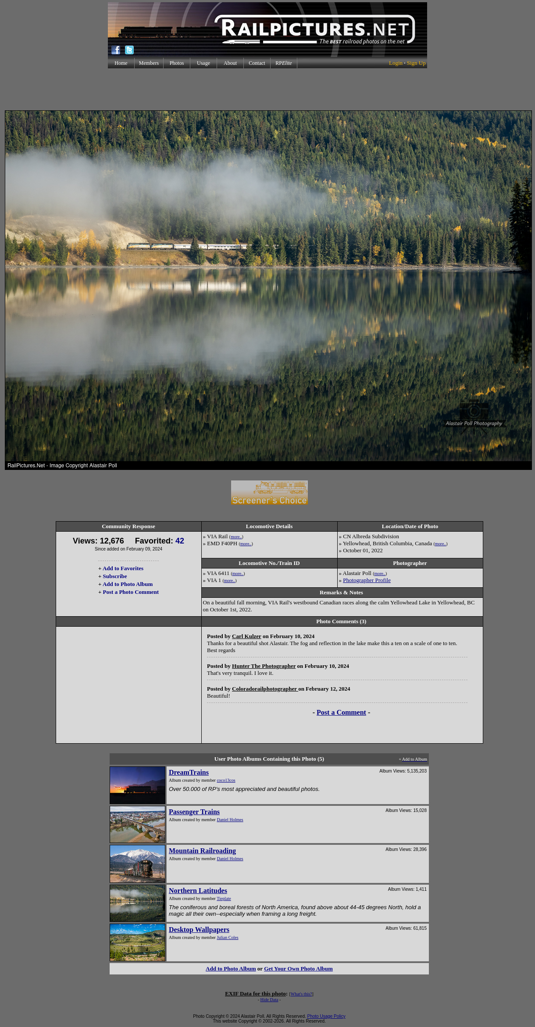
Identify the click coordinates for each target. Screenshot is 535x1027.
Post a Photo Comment (131, 592)
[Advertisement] (267, 89)
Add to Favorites (123, 568)
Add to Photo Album (128, 584)
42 (179, 540)
